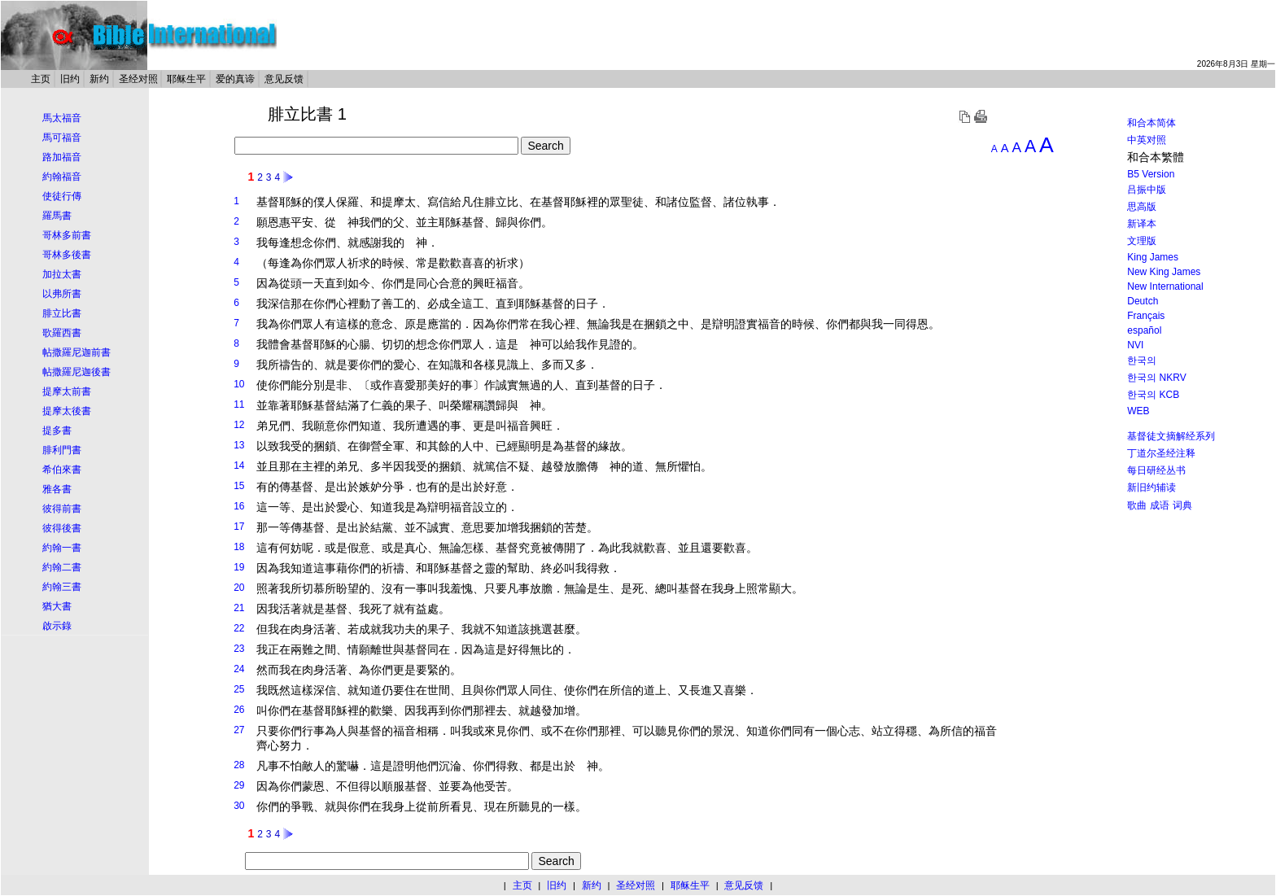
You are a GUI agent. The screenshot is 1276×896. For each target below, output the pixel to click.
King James (1152, 257)
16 (239, 506)
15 (239, 486)
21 (239, 608)
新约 (99, 79)
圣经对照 (138, 79)
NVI (1135, 345)
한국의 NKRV (1156, 377)
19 (239, 567)
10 (239, 384)
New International (1165, 286)
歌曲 (1137, 505)
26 (239, 709)
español (1144, 330)
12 (239, 425)
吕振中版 (1146, 189)
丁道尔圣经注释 (1161, 453)
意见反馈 (284, 79)
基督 (267, 201)
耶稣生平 (186, 79)
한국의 (1141, 360)
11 (239, 404)
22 (239, 628)
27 (239, 730)
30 (239, 805)
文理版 (1141, 241)
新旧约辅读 (1151, 487)
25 (239, 689)
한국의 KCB (1153, 394)
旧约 (70, 79)
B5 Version (1150, 174)
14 (239, 465)
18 (239, 547)
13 (239, 445)
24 (239, 669)
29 (239, 785)
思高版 (1141, 206)
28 (239, 765)
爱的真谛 (235, 79)
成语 (1159, 505)
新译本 (1141, 223)
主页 (40, 79)
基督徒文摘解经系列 (1171, 436)
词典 (1182, 505)
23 (239, 648)
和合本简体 (1151, 123)
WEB (1138, 411)
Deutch (1142, 301)
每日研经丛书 (1156, 470)
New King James (1163, 272)
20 (239, 587)
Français (1146, 315)
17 (239, 526)
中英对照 (1146, 140)
